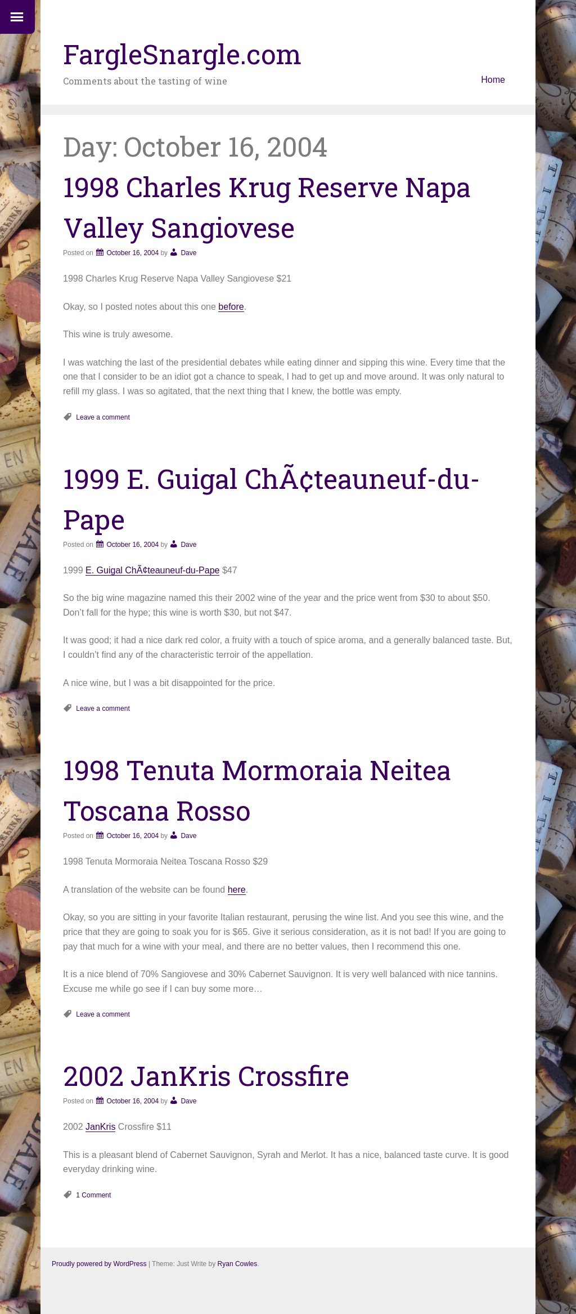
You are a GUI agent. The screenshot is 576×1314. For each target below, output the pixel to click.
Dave (188, 253)
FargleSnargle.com (182, 54)
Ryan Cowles (238, 1264)
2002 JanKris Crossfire (206, 1075)
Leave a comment (102, 417)
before (231, 306)
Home (493, 79)
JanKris (100, 1127)
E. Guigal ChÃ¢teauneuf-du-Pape (152, 570)
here (237, 889)
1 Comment (93, 1195)
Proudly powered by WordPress (99, 1264)
